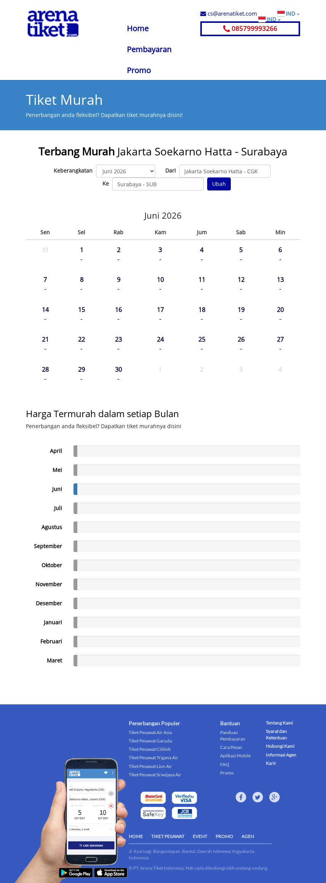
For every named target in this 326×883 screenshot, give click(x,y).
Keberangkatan (73, 170)
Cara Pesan (231, 747)
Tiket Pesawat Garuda (150, 741)
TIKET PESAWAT (167, 836)
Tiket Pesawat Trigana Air (153, 757)
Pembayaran (149, 49)
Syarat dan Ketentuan (276, 734)
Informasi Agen (281, 755)
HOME (136, 836)
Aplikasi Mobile (235, 755)
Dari (170, 170)
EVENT (200, 836)
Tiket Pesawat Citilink (150, 749)
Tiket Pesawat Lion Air (150, 766)
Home (138, 28)
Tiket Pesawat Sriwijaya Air (155, 774)
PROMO (224, 836)
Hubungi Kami (280, 746)
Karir (271, 763)
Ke (105, 183)
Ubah (219, 183)
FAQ (224, 764)
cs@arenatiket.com (228, 13)
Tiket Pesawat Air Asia (150, 732)
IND (292, 14)
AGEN (247, 836)
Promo (139, 70)
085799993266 (250, 28)
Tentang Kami (279, 723)
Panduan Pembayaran (232, 735)
